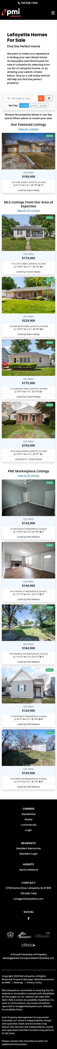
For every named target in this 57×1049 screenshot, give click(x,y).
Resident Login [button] (29, 854)
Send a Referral (28, 870)
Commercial (28, 825)
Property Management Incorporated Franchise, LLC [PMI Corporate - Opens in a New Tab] (28, 956)
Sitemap (18, 982)
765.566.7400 (29, 3)
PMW (7, 982)
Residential (28, 814)
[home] (11, 13)
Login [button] (28, 830)
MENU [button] (53, 13)
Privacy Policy (34, 982)
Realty (28, 819)
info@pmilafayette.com (28, 899)
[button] (28, 918)
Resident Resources (28, 848)
